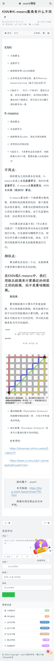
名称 (5, 562)
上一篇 (7, 523)
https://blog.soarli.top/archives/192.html (26, 492)
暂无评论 (9, 24)
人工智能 (35, 24)
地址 (4, 583)
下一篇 (47, 523)
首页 (7, 33)
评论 (5, 536)
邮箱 (5, 572)
